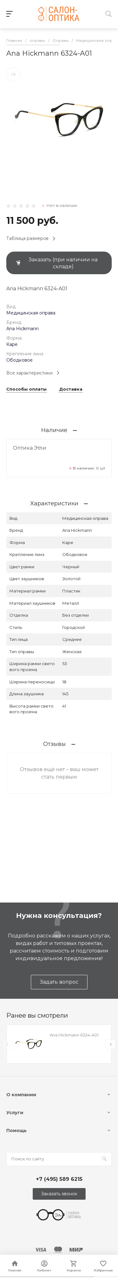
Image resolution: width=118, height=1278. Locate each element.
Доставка (70, 389)
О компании (21, 1094)
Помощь (16, 1130)
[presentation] (7, 1044)
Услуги (14, 1112)
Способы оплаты (26, 389)
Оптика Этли (29, 448)
